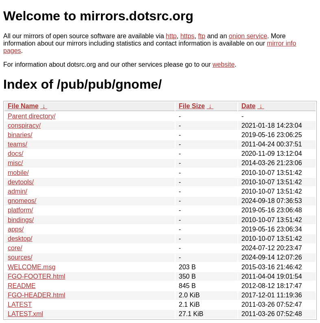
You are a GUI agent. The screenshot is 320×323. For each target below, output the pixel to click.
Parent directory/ (31, 116)
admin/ (17, 191)
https (187, 36)
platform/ (20, 210)
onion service (248, 36)
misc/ (15, 162)
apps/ (16, 229)
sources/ (20, 257)
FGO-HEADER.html (36, 295)
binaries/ (20, 134)
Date (248, 106)
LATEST (20, 304)
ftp (201, 36)
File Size (192, 106)
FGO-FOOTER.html (36, 276)
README (21, 285)
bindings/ (21, 219)
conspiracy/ (24, 125)
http (171, 36)
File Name (23, 106)
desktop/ (20, 238)
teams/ (17, 144)
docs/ (15, 153)
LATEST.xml (25, 313)
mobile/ (18, 172)
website (224, 64)
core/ (15, 247)
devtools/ (21, 182)
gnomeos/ (22, 200)
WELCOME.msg (31, 267)
